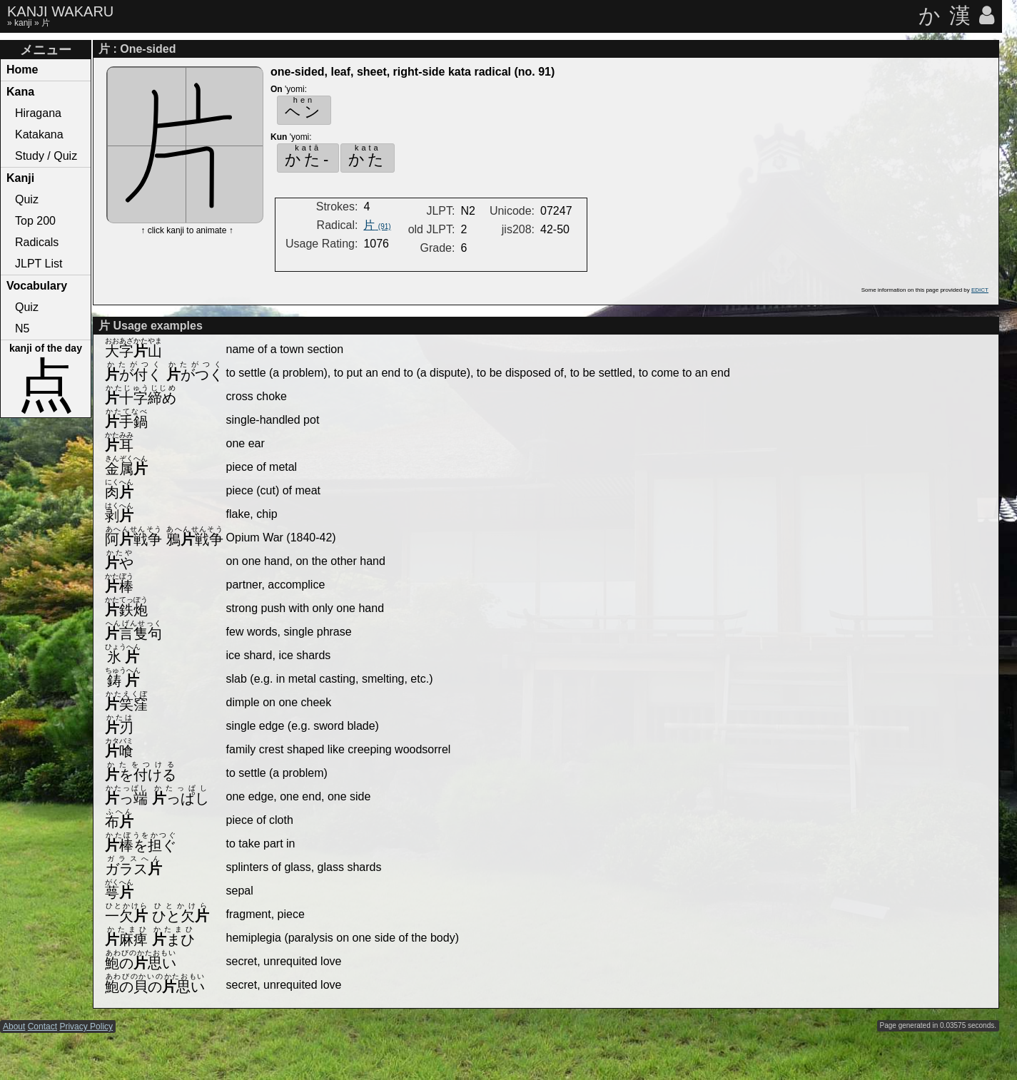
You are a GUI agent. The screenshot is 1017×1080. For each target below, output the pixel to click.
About (14, 1026)
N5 (22, 328)
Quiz (27, 199)
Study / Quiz (46, 156)
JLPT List (38, 264)
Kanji (20, 178)
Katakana (39, 134)
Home (22, 69)
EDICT (979, 290)
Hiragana (38, 113)
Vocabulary (36, 286)
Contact (42, 1026)
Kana (20, 92)
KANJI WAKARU (60, 11)
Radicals (37, 242)
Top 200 (35, 221)
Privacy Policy (86, 1026)
